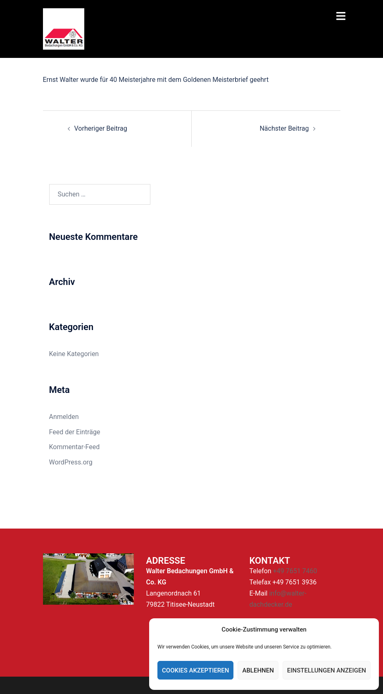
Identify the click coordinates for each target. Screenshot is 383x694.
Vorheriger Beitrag (100, 128)
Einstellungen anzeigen (326, 670)
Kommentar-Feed (74, 447)
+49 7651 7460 (295, 571)
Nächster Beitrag (284, 128)
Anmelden (64, 417)
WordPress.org (71, 462)
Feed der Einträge (74, 432)
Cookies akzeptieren (195, 670)
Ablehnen (258, 670)
